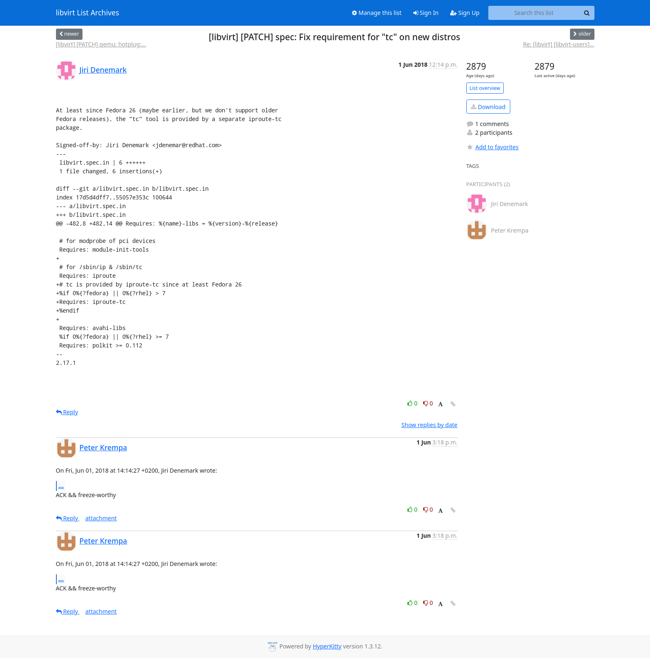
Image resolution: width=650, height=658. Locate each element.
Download (488, 107)
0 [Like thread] (413, 403)
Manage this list (377, 13)
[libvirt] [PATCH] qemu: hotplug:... (101, 44)
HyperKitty (327, 646)
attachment (101, 518)
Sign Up (465, 13)
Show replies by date (429, 425)
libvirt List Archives (87, 13)
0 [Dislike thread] (428, 403)
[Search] (587, 13)
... (61, 485)
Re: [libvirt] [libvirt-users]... (558, 44)
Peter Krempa (103, 447)
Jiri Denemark (103, 70)
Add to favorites (492, 147)
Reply (67, 412)
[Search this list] (534, 13)
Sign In (426, 13)
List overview (485, 88)
